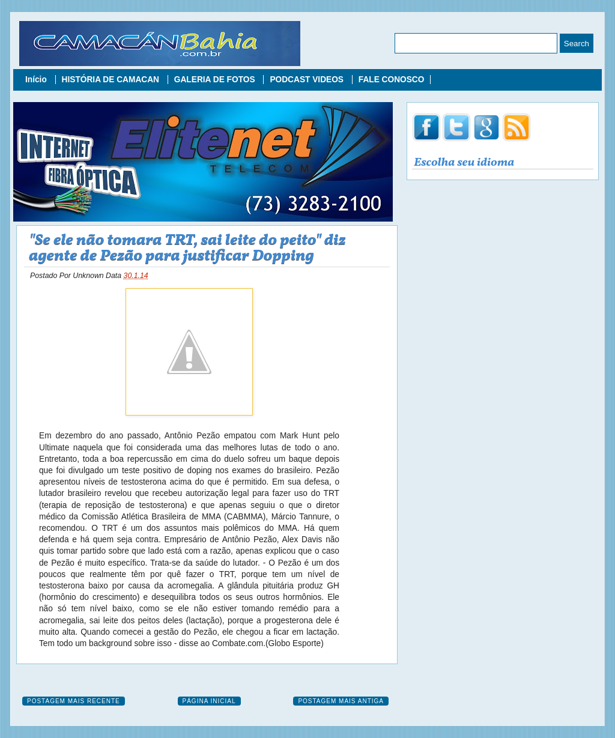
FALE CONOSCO (392, 79)
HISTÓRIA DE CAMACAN (112, 79)
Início (37, 79)
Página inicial (209, 701)
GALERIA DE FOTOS (216, 79)
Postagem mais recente (73, 701)
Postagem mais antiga (341, 701)
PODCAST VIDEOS (307, 79)
